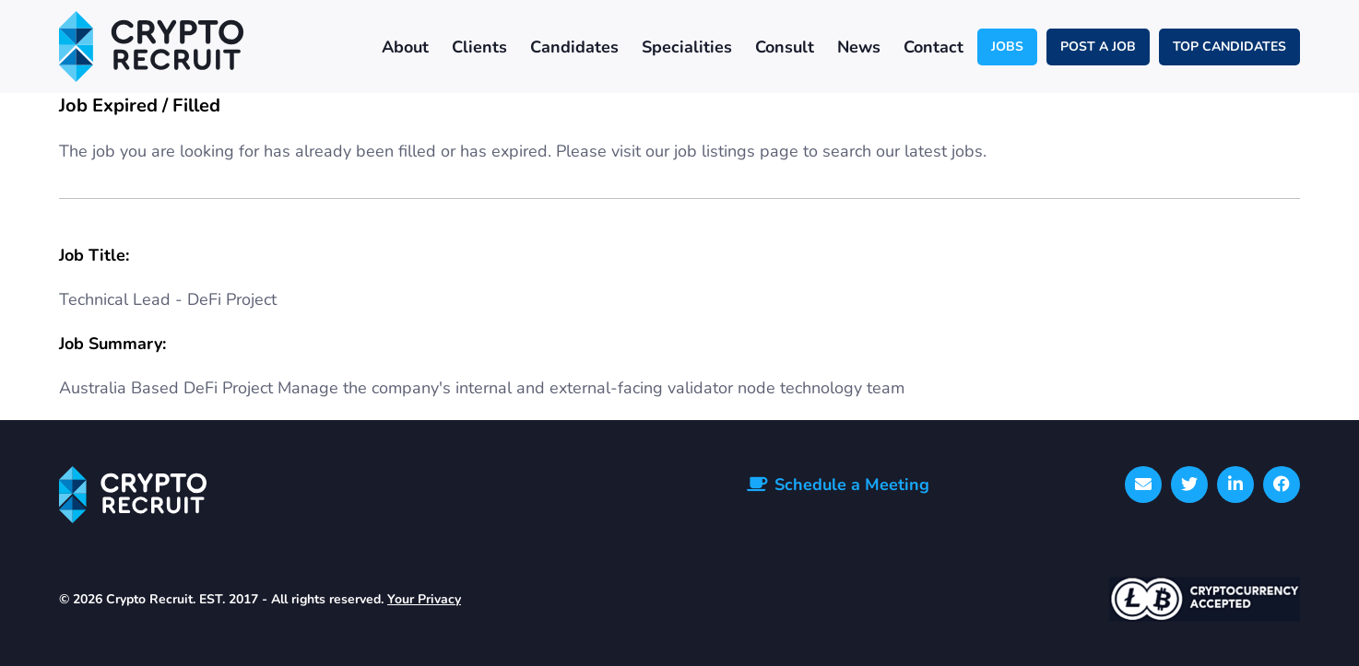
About (405, 47)
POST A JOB (1098, 46)
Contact (933, 47)
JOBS (1007, 46)
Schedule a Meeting (851, 484)
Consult (784, 47)
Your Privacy (424, 599)
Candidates (574, 47)
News (858, 47)
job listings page (736, 151)
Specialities (687, 47)
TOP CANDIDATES (1229, 46)
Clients (479, 47)
